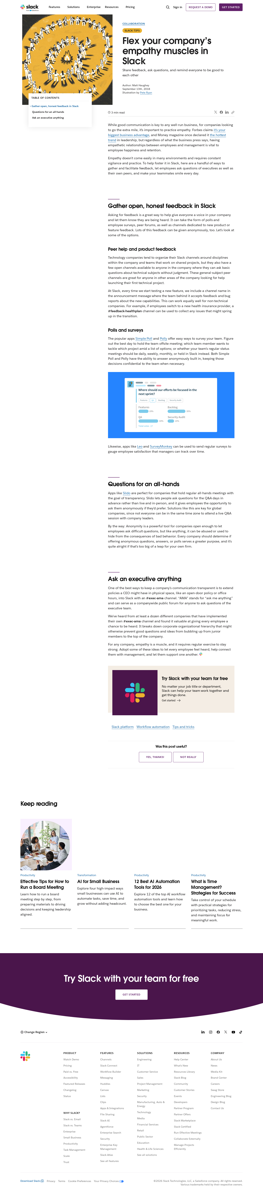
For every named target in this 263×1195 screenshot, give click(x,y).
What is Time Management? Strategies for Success (213, 887)
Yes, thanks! (155, 757)
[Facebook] (218, 1033)
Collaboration (133, 23)
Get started (231, 7)
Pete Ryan (146, 92)
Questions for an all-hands (48, 112)
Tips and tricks (183, 727)
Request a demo (201, 7)
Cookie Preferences (79, 1181)
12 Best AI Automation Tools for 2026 (157, 884)
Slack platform (123, 727)
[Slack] (29, 7)
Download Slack (32, 1181)
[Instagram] (210, 1033)
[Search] (168, 7)
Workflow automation (153, 727)
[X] (225, 1033)
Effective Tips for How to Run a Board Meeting (44, 884)
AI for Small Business (98, 881)
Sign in (177, 7)
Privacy (51, 1181)
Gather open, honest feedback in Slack (55, 106)
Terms (61, 1181)
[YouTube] (233, 1033)
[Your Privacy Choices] (107, 1181)
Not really (188, 757)
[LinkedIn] (203, 1033)
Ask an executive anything (48, 117)
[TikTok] (241, 1033)
